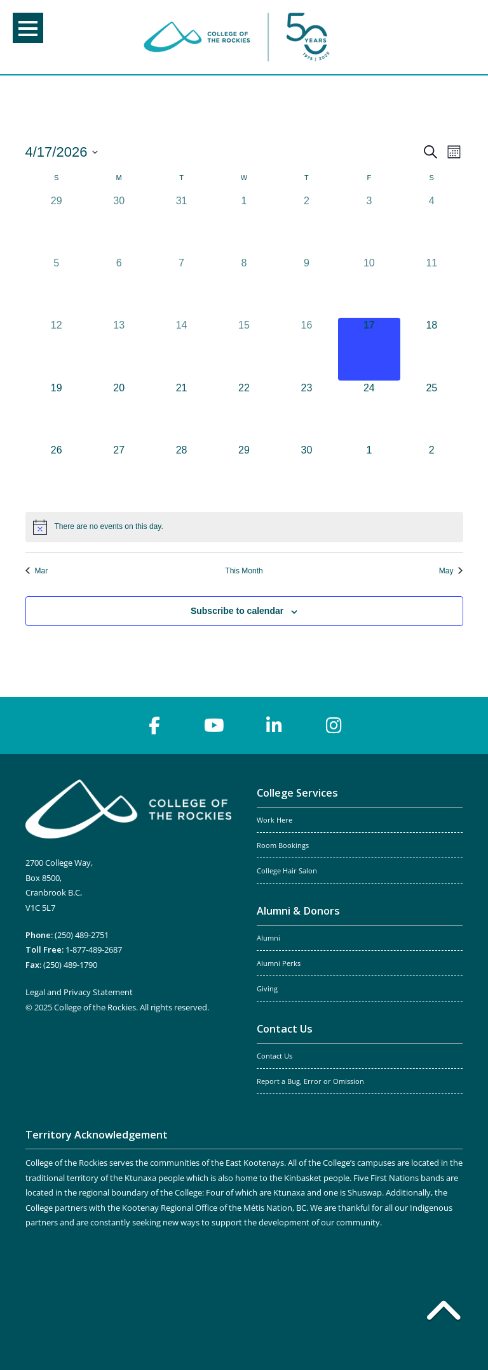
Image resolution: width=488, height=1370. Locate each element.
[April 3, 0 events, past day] (369, 224)
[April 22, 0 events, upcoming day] (244, 412)
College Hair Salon (287, 870)
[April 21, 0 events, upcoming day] (181, 412)
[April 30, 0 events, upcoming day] (306, 474)
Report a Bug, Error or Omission (310, 1081)
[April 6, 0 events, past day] (119, 287)
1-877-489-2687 (93, 949)
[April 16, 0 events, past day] (306, 349)
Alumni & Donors (298, 911)
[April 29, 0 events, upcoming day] (244, 474)
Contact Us (285, 1029)
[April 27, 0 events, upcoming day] (119, 474)
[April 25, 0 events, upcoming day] (431, 412)
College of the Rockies (239, 37)
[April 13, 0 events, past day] (119, 349)
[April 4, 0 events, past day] (431, 224)
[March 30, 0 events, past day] (119, 224)
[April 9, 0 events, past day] (306, 287)
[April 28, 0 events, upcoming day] (181, 474)
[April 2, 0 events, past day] (306, 224)
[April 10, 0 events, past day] (369, 287)
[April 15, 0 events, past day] (244, 349)
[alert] (244, 527)
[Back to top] (443, 1313)
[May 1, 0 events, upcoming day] (369, 474)
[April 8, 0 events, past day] (244, 287)
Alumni (268, 938)
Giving (267, 988)
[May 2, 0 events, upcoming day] (431, 474)
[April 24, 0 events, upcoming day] (369, 412)
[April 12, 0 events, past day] (56, 349)
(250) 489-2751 (82, 935)
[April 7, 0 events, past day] (181, 287)
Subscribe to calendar (237, 611)
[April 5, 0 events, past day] (56, 287)
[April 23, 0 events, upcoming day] (306, 412)
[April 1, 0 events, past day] (244, 224)
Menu (27, 28)
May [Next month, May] (451, 570)
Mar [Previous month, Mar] (36, 570)
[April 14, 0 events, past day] (181, 349)
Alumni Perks (279, 963)
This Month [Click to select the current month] (243, 570)
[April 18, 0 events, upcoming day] (431, 349)
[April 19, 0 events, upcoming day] (56, 412)
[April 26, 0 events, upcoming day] (56, 474)
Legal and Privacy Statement (79, 992)
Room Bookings (283, 845)
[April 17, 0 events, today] (369, 349)
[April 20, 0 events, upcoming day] (119, 412)
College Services (297, 793)
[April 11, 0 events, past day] (431, 287)
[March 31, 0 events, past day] (181, 224)
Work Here (274, 820)
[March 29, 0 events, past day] (56, 224)
